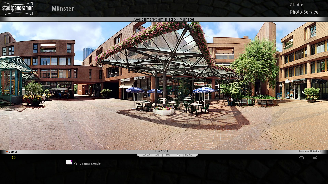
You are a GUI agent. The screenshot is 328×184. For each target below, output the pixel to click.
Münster (63, 8)
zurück (12, 151)
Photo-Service (304, 12)
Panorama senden (84, 163)
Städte (296, 4)
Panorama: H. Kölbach (310, 151)
